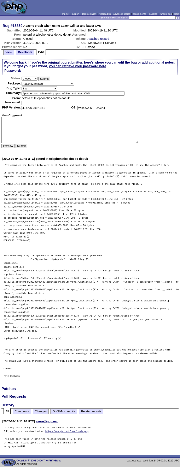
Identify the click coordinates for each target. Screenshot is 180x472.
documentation (89, 14)
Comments (21, 411)
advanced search (121, 14)
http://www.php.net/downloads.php (66, 431)
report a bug (105, 14)
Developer (25, 52)
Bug (6, 26)
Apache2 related (98, 38)
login (176, 14)
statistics (153, 14)
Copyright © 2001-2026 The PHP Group (38, 460)
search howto (139, 14)
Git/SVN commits (63, 411)
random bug (166, 14)
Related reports (91, 411)
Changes (41, 411)
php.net (65, 14)
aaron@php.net (47, 421)
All (7, 411)
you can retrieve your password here (77, 66)
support (75, 14)
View (8, 52)
